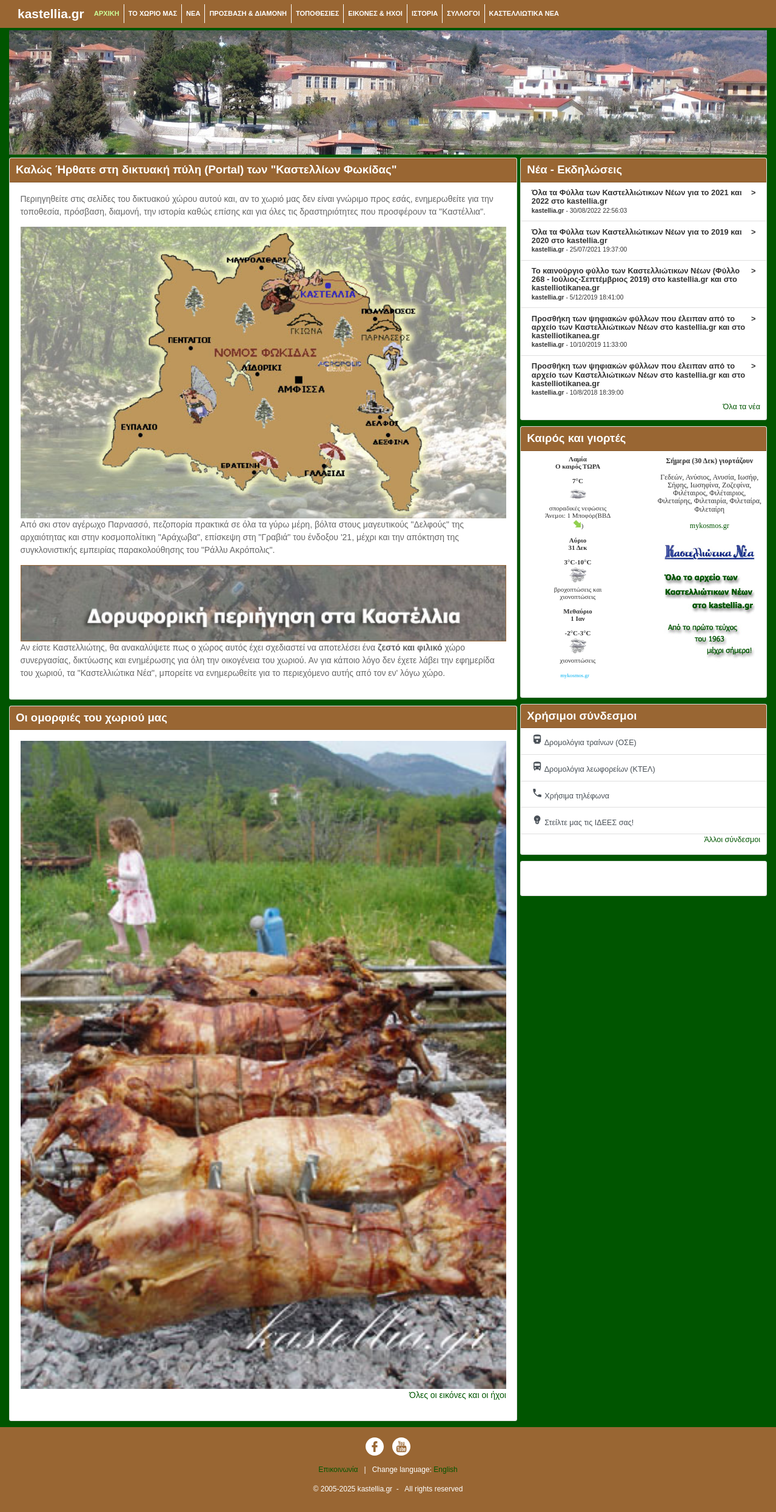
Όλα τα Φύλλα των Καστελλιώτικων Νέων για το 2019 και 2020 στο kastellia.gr (644, 240)
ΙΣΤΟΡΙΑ (425, 13)
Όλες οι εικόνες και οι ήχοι (457, 1395)
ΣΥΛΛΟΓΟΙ (463, 13)
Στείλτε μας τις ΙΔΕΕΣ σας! (583, 820)
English (445, 1469)
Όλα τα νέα (741, 407)
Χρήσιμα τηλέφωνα (570, 794)
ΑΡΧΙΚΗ (106, 13)
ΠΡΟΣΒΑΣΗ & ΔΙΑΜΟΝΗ (248, 13)
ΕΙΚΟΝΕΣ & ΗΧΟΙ (375, 13)
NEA (193, 13)
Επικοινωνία (338, 1469)
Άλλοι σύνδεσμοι (732, 839)
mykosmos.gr (709, 525)
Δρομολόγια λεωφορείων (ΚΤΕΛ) (593, 767)
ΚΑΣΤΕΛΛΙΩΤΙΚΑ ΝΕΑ (524, 13)
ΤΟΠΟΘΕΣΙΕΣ (317, 13)
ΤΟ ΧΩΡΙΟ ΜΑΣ (153, 13)
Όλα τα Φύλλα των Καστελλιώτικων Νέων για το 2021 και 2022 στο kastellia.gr (644, 200)
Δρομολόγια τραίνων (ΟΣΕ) (584, 740)
